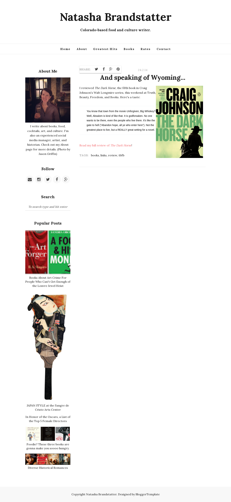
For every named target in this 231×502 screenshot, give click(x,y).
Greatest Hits (105, 49)
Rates (146, 49)
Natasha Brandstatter (115, 17)
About (82, 49)
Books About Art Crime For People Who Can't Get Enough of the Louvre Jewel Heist (47, 282)
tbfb (121, 155)
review (112, 155)
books (95, 155)
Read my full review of (105, 145)
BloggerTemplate (148, 494)
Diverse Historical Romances (48, 468)
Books (129, 49)
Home (65, 49)
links (104, 155)
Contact (164, 49)
